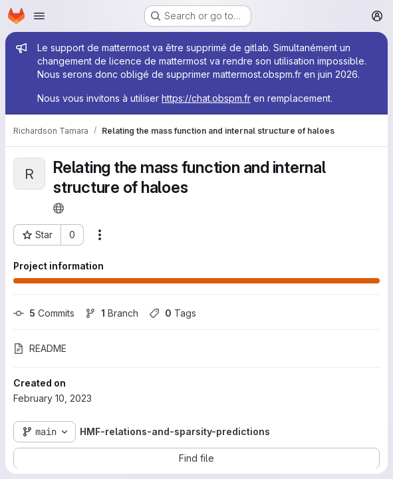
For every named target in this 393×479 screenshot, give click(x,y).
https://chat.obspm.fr (206, 98)
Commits (43, 313)
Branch (111, 313)
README (39, 348)
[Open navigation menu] (39, 16)
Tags (172, 313)
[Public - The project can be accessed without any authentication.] (58, 208)
